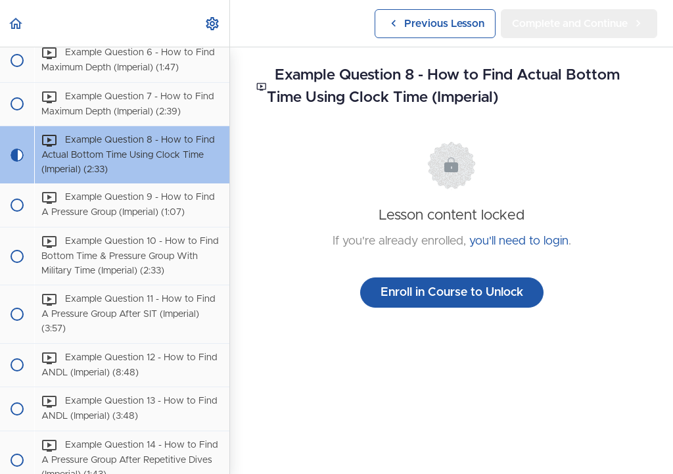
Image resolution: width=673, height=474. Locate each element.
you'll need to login (519, 241)
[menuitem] (213, 23)
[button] (16, 23)
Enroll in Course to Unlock (452, 292)
